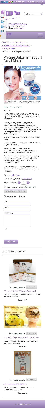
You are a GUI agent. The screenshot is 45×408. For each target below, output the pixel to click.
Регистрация (19, 2)
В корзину (31, 287)
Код (5, 228)
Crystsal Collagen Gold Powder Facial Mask (21, 337)
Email (6, 207)
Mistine (16, 175)
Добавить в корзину (15, 191)
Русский (30, 2)
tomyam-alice (18, 28)
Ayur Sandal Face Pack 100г (15, 384)
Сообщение (8, 213)
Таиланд (27, 178)
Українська (38, 2)
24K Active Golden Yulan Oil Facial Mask (20, 291)
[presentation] (22, 234)
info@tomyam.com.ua (16, 26)
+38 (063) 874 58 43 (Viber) (17, 24)
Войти (10, 2)
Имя (5, 201)
